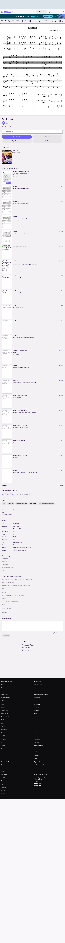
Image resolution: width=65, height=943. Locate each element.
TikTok (2, 748)
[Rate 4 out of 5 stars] (10, 494)
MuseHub (3, 768)
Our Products (4, 694)
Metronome (4, 729)
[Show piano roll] (59, 21)
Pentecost (5, 561)
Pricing (3, 726)
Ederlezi (4, 512)
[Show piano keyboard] (56, 21)
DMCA (3, 720)
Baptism (4, 570)
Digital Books (37, 755)
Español (3, 784)
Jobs (2, 688)
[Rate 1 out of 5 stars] (3, 494)
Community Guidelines (39, 691)
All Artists (36, 742)
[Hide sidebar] (26, 409)
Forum (35, 713)
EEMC (2, 771)
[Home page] (6, 11)
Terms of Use (4, 713)
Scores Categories (38, 745)
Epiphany (4, 558)
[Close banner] (62, 16)
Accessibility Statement (7, 716)
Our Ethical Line (38, 684)
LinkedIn (3, 745)
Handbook (36, 710)
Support (3, 691)
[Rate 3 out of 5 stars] (8, 494)
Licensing (3, 707)
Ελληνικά (3, 790)
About (2, 684)
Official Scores (37, 752)
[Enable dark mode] (52, 21)
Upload (51, 12)
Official (8, 182)
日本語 (3, 793)
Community (37, 697)
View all (61, 485)
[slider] (0, 23)
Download (36, 707)
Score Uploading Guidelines (41, 694)
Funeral (4, 564)
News (35, 758)
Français (3, 787)
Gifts (2, 700)
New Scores (37, 739)
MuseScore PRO (5, 697)
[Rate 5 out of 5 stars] (13, 494)
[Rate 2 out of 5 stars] (5, 494)
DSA (2, 723)
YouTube (3, 736)
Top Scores (36, 736)
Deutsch (3, 781)
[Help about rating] (17, 491)
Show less (6, 612)
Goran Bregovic (7, 514)
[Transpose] (33, 20)
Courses (36, 748)
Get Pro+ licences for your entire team (43, 764)
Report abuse (37, 688)
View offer (48, 16)
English (3, 777)
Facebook (3, 739)
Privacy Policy (4, 710)
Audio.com (4, 764)
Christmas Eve (6, 567)
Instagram (3, 752)
